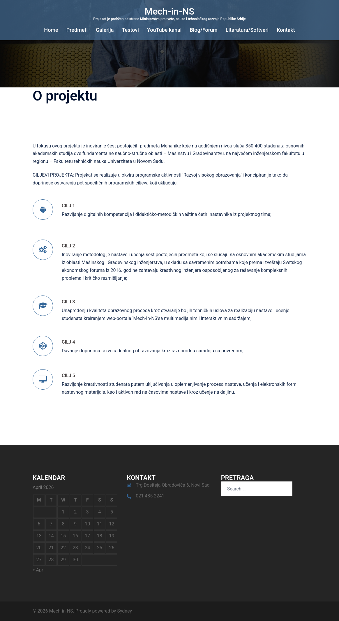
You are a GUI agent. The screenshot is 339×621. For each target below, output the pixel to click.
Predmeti (77, 30)
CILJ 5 (68, 375)
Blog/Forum (203, 30)
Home (51, 30)
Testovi (130, 30)
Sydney (124, 611)
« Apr (38, 570)
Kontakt (286, 30)
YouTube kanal (164, 30)
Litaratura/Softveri (247, 30)
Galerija (105, 30)
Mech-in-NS (169, 11)
